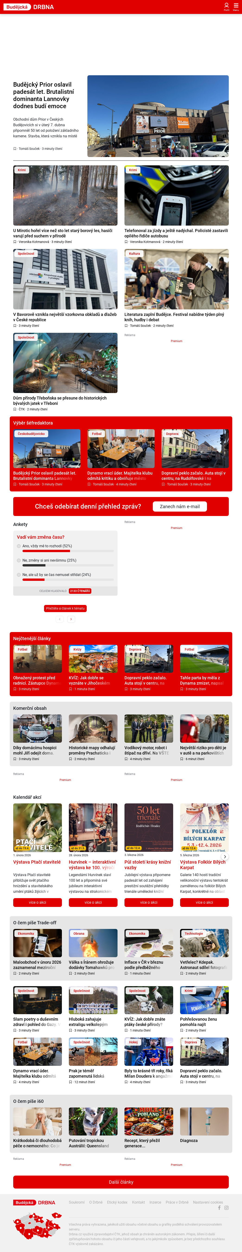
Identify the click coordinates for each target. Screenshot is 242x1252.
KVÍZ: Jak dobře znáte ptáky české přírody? (144, 1022)
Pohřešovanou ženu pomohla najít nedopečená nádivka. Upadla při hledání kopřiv (203, 1022)
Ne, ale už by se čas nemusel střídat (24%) (56, 575)
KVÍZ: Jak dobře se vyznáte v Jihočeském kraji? (89, 680)
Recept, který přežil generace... (142, 1143)
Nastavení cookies (208, 1202)
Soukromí (77, 1202)
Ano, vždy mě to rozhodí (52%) (47, 546)
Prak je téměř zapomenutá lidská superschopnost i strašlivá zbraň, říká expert (93, 1073)
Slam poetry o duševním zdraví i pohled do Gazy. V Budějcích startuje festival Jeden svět (37, 1022)
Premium (176, 341)
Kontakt (138, 1202)
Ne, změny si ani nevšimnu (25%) (49, 560)
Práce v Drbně (177, 1202)
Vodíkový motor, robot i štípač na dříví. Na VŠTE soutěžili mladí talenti (146, 750)
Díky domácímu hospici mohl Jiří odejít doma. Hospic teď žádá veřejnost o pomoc (37, 750)
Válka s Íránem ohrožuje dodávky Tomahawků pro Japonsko (92, 965)
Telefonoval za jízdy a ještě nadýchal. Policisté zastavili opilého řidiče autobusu (176, 233)
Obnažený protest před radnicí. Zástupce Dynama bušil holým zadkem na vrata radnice (37, 680)
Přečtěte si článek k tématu (65, 608)
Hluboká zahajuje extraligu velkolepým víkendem (88, 1022)
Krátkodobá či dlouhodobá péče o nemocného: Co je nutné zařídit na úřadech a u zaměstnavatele (37, 1143)
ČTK (22, 409)
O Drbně (95, 1202)
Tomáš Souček (29, 149)
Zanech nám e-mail (180, 506)
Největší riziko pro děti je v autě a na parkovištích (203, 750)
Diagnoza (189, 1140)
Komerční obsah (30, 708)
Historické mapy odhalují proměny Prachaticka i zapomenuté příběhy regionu (92, 750)
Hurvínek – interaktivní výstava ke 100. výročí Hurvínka (92, 867)
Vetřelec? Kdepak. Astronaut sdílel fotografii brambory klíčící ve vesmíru (203, 965)
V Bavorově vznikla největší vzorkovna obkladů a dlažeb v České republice (65, 317)
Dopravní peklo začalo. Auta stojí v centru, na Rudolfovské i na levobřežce (194, 476)
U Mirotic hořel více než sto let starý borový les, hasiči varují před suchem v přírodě (62, 233)
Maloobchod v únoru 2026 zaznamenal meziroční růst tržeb (37, 965)
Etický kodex (117, 1202)
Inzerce (155, 1202)
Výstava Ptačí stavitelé (37, 862)
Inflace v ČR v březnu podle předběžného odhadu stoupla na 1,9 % (146, 965)
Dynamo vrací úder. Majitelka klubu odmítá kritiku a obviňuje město (120, 476)
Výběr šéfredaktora (33, 423)
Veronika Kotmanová (34, 242)
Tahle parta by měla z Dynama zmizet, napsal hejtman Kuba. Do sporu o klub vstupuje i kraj (204, 680)
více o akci (37, 902)
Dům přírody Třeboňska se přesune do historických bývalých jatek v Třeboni (60, 401)
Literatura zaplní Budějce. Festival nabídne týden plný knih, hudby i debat (174, 317)
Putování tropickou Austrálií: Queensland (89, 1143)
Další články (121, 1182)
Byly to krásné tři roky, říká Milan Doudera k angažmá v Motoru (148, 1073)
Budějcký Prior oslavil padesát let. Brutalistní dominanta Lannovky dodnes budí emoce (43, 95)
